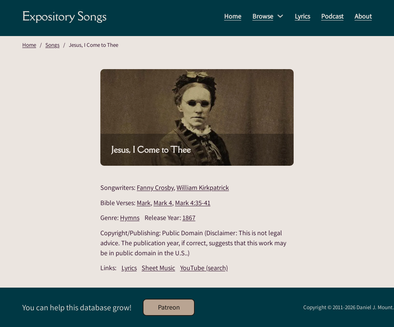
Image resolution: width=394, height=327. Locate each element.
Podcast (332, 16)
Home (232, 16)
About (363, 16)
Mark (144, 202)
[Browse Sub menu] (280, 16)
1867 (189, 217)
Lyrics (302, 16)
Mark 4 (163, 202)
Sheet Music (158, 267)
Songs (52, 44)
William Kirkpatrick (203, 187)
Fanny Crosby (155, 187)
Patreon (169, 307)
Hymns (129, 217)
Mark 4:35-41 (192, 202)
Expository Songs (64, 16)
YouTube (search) (204, 267)
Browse (262, 16)
